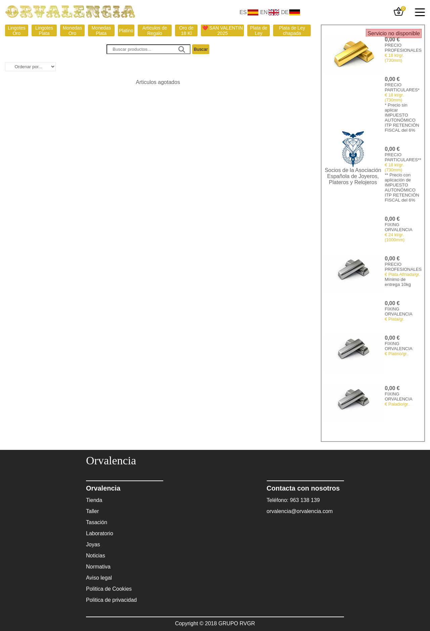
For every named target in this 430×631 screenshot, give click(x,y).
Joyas (93, 544)
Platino (126, 30)
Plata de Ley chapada (292, 30)
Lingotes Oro (17, 30)
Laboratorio (99, 533)
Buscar (201, 49)
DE (285, 12)
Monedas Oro (72, 30)
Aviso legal (99, 578)
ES (243, 12)
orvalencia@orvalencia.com (300, 511)
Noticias (95, 555)
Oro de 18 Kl (186, 30)
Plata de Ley (258, 30)
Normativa (98, 567)
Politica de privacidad (111, 600)
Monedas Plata (101, 30)
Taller (92, 511)
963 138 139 (305, 500)
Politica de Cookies (109, 589)
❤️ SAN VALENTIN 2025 (222, 30)
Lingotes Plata (44, 30)
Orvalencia (111, 460)
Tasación (96, 522)
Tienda (94, 500)
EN (263, 12)
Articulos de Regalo (154, 30)
